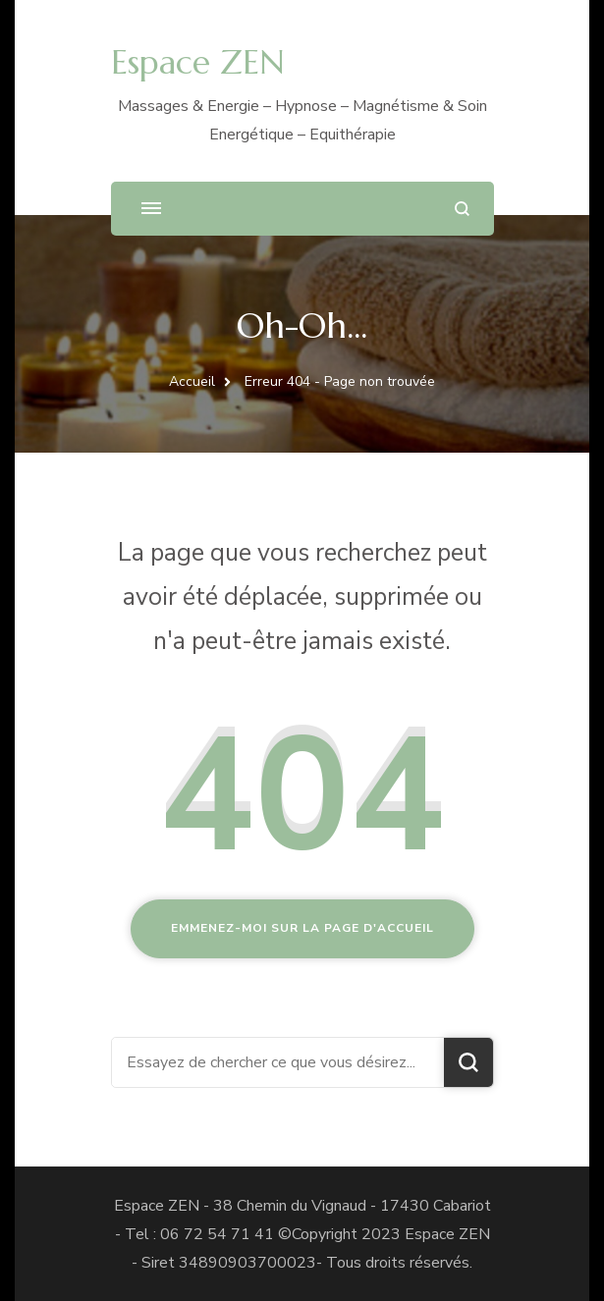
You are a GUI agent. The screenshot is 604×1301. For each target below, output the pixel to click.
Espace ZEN (198, 62)
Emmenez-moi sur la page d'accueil (302, 928)
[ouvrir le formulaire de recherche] (462, 209)
